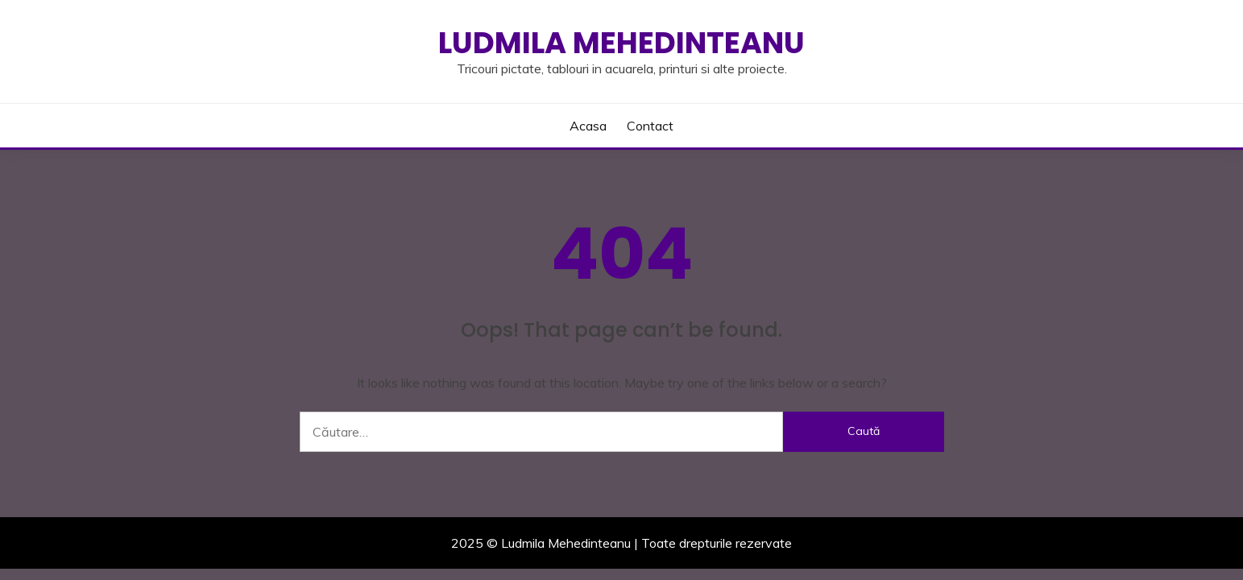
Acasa (588, 126)
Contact (650, 126)
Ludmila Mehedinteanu (621, 43)
